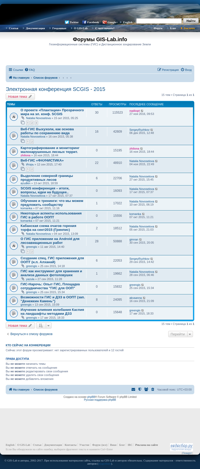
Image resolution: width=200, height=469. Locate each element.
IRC (130, 444)
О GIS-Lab (81, 28)
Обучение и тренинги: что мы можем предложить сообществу (52, 203)
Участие (84, 444)
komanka (26, 208)
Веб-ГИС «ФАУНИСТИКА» (42, 160)
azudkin (25, 183)
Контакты (70, 444)
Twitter (74, 22)
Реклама (189, 28)
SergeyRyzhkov (139, 129)
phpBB (91, 397)
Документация (35, 28)
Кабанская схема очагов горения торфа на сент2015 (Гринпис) (48, 228)
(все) (104, 444)
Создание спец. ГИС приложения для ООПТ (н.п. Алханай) (52, 260)
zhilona (25, 155)
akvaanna (135, 297)
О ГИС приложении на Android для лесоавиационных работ (50, 241)
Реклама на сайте (146, 444)
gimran (133, 239)
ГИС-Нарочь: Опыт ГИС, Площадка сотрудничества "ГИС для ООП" (50, 286)
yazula (30, 279)
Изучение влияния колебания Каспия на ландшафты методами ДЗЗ (52, 312)
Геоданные (59, 28)
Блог (173, 28)
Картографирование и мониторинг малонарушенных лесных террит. (50, 150)
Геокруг (187, 452)
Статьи (13, 28)
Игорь (30, 164)
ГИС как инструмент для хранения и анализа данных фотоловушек (51, 273)
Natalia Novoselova (38, 118)
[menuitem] (29, 70)
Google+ (113, 22)
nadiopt (134, 110)
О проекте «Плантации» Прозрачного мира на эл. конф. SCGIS (52, 112)
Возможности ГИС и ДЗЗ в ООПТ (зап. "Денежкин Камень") (53, 299)
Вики (113, 444)
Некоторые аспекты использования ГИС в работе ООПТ (51, 215)
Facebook (93, 22)
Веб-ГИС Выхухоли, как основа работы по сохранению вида (47, 131)
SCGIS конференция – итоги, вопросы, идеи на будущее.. (45, 190)
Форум (158, 28)
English (127, 22)
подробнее (104, 463)
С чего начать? (104, 28)
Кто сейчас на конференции (28, 345)
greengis (31, 246)
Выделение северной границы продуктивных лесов (47, 178)
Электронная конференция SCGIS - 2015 (55, 89)
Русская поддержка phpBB (100, 399)
